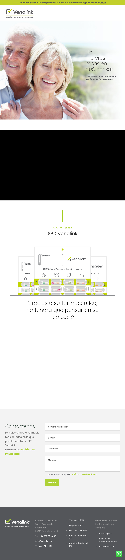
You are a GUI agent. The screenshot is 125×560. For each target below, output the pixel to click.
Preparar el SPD (76, 525)
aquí (103, 2)
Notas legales (105, 533)
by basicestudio (106, 546)
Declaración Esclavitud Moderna (108, 540)
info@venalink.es (43, 541)
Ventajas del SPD (77, 520)
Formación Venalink (78, 530)
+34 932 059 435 (47, 536)
